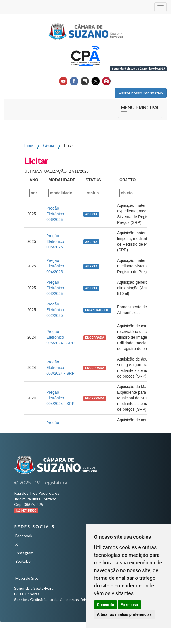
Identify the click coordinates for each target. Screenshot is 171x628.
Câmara (48, 145)
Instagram (24, 552)
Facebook (23, 535)
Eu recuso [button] (129, 604)
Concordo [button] (105, 604)
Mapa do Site (26, 578)
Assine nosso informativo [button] (140, 92)
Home (28, 145)
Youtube (23, 561)
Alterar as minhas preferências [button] (124, 614)
